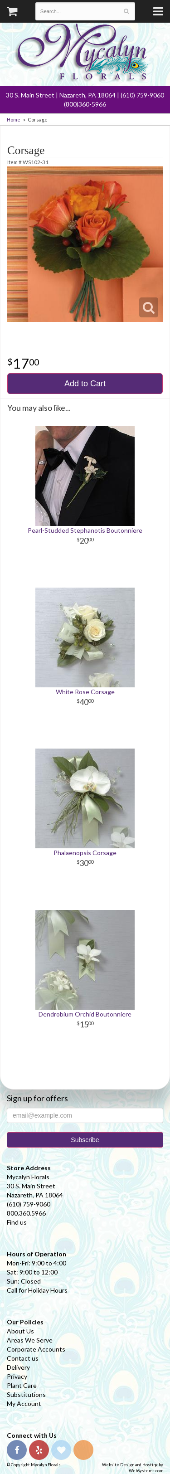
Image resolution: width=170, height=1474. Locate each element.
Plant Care (22, 1385)
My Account (24, 1403)
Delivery (18, 1367)
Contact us (23, 1358)
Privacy (17, 1376)
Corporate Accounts (36, 1349)
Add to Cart (85, 383)
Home (13, 119)
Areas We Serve (30, 1340)
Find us (17, 1222)
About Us (20, 1331)
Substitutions (26, 1394)
